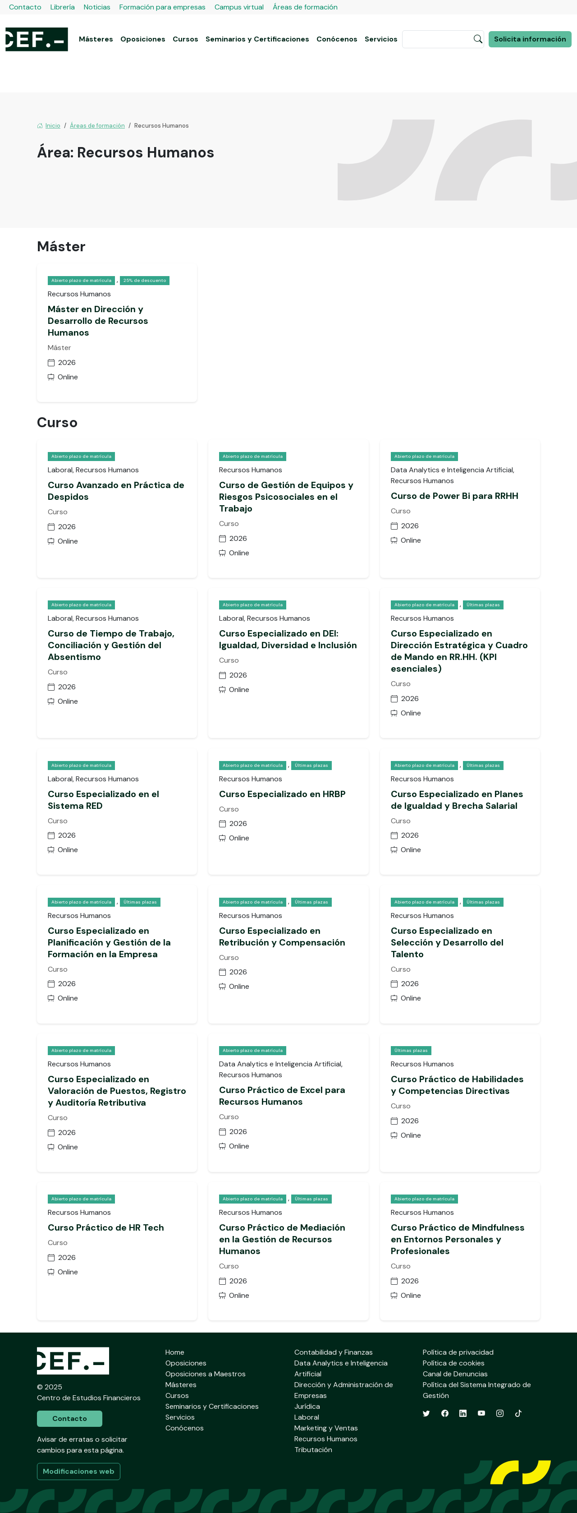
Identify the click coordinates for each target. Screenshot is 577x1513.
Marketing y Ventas (326, 1428)
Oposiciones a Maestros (205, 1374)
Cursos (185, 39)
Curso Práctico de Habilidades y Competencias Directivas (457, 1085)
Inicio (48, 125)
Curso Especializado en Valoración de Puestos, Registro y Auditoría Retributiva (117, 1090)
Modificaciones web (78, 1471)
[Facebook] (445, 1413)
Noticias (97, 7)
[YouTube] (481, 1413)
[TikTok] (518, 1413)
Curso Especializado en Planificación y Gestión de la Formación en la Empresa (109, 942)
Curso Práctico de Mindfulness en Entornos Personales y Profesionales (458, 1239)
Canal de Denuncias (455, 1374)
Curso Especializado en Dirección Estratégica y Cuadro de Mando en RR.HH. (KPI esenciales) (459, 650)
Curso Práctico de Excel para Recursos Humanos (282, 1095)
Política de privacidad (458, 1352)
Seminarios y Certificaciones (257, 39)
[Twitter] (426, 1413)
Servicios (381, 39)
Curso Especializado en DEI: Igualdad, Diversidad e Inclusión (288, 639)
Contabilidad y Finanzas (333, 1352)
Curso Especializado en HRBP (282, 794)
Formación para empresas (162, 7)
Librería (62, 7)
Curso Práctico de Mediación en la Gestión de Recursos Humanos (282, 1239)
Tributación (313, 1449)
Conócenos (336, 39)
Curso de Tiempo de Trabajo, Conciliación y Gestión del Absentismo (111, 645)
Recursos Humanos (325, 1439)
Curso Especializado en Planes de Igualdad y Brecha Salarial (457, 800)
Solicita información (530, 39)
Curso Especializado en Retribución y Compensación (282, 936)
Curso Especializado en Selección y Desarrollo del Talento (447, 942)
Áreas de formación (305, 7)
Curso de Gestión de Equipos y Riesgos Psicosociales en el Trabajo (286, 496)
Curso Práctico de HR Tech (106, 1227)
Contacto (25, 7)
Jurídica (307, 1406)
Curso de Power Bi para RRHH (454, 496)
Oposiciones (142, 39)
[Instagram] (500, 1413)
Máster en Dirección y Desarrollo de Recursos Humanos (98, 320)
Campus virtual (239, 7)
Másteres (96, 39)
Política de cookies (454, 1363)
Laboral (306, 1417)
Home (174, 1352)
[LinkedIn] (463, 1413)
